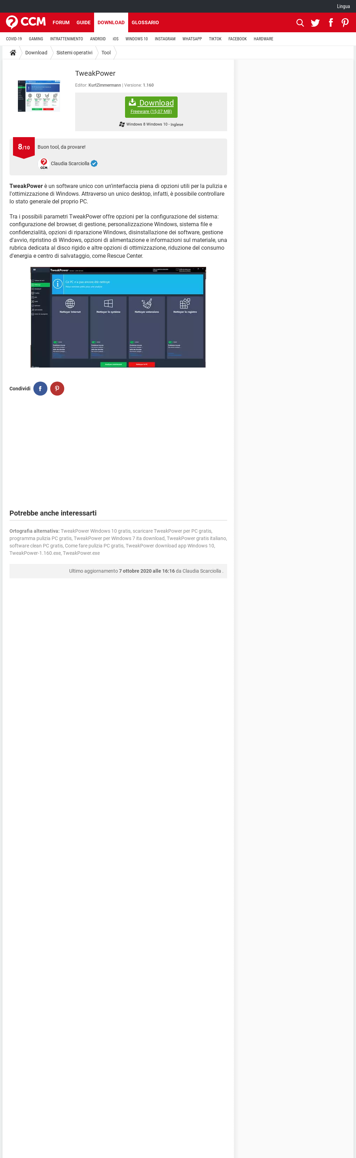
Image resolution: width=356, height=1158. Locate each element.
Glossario (145, 22)
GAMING (36, 38)
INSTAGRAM (165, 38)
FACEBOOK (238, 38)
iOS (115, 38)
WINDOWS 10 (136, 38)
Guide (84, 22)
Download (111, 22)
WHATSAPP (192, 38)
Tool (106, 52)
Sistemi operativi (74, 52)
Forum (61, 22)
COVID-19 (14, 38)
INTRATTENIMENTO (66, 38)
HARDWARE (263, 38)
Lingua (343, 6)
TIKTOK (215, 38)
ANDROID (98, 38)
